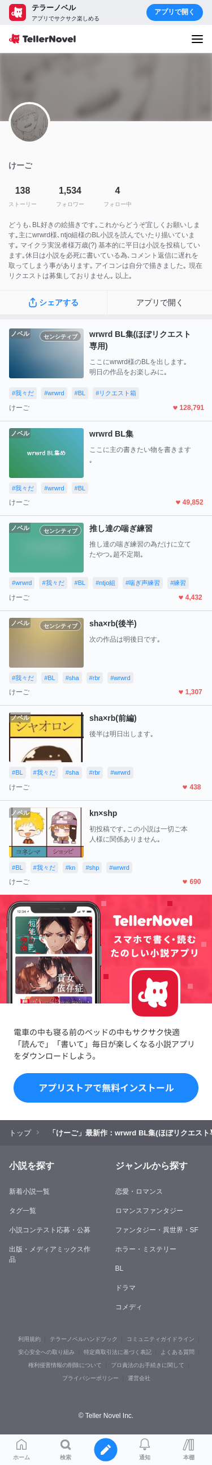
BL (119, 1268)
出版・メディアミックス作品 (49, 1254)
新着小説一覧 (29, 1191)
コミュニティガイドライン (160, 1339)
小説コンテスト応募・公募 (49, 1230)
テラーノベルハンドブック (84, 1339)
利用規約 (29, 1339)
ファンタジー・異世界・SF (156, 1230)
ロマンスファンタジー (149, 1211)
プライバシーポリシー (90, 1378)
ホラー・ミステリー (145, 1249)
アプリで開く (174, 12)
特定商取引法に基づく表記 (118, 1352)
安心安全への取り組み (46, 1352)
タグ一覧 (22, 1211)
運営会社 (139, 1378)
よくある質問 (177, 1352)
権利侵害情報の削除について (65, 1365)
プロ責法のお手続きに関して (147, 1365)
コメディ (128, 1307)
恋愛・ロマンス (139, 1191)
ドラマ (125, 1288)
